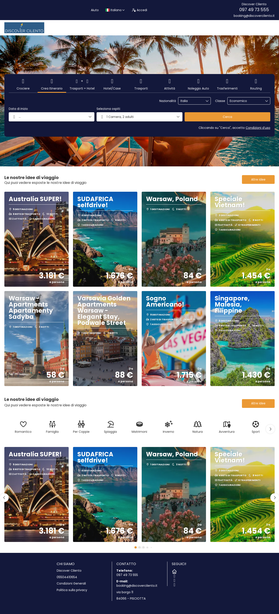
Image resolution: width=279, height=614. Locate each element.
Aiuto (95, 10)
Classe (220, 101)
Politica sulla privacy (72, 590)
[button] (270, 429)
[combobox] (191, 101)
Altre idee (258, 179)
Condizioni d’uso (258, 128)
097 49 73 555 (254, 10)
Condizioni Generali (71, 583)
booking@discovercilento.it (254, 16)
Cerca (227, 117)
